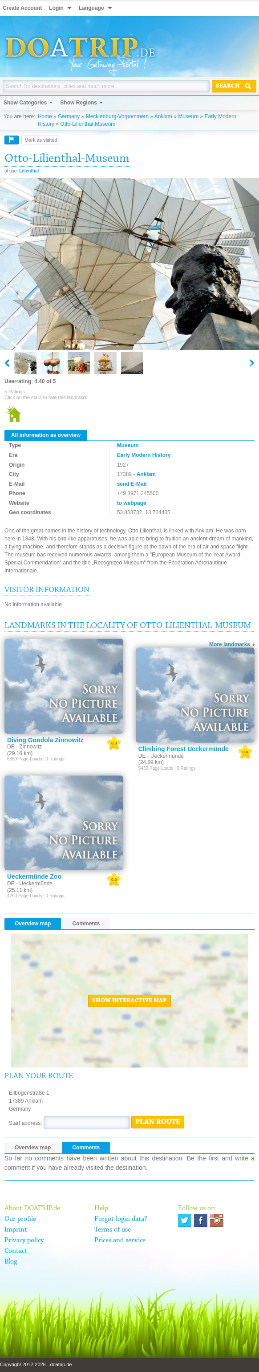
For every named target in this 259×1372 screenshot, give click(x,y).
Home (45, 116)
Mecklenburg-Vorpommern (117, 116)
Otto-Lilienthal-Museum (87, 124)
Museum (188, 116)
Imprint (15, 1229)
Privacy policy (24, 1240)
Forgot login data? (120, 1219)
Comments (86, 923)
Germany (69, 116)
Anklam (163, 116)
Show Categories (25, 103)
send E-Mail (132, 484)
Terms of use (112, 1229)
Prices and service (120, 1240)
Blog (10, 1261)
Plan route (157, 1122)
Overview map (33, 923)
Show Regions (78, 103)
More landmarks (229, 644)
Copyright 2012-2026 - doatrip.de (36, 1364)
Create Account (22, 8)
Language (91, 8)
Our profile (20, 1219)
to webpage (131, 503)
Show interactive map (129, 1001)
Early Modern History (144, 455)
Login (56, 8)
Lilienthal (29, 170)
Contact (15, 1251)
